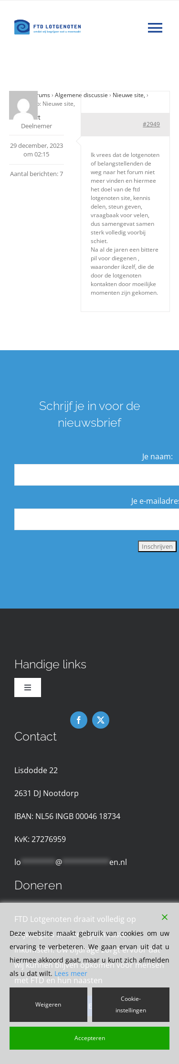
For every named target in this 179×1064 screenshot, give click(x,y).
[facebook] (78, 720)
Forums (40, 95)
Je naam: (157, 456)
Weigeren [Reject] (48, 1004)
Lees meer (70, 973)
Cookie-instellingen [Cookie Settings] (131, 1004)
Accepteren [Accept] (89, 1038)
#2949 (151, 124)
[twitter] (100, 720)
